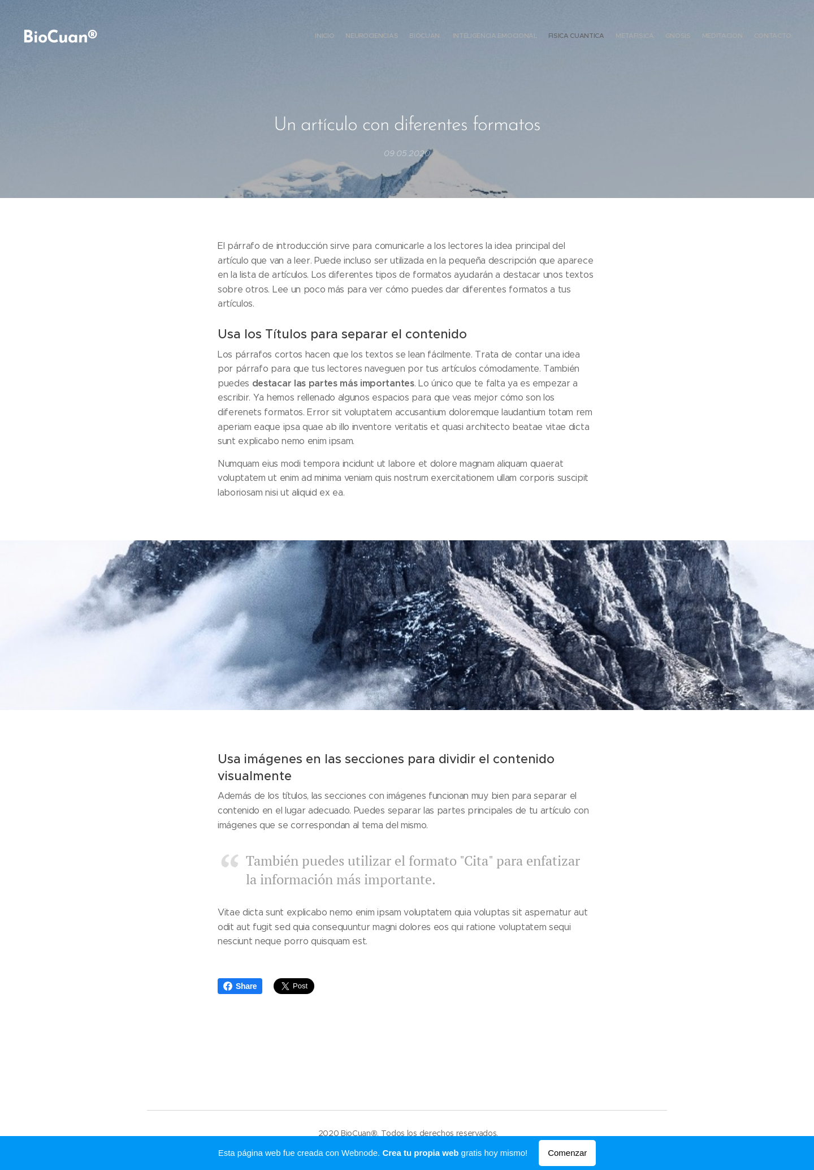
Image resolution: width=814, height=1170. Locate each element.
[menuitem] (702, 37)
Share (240, 986)
